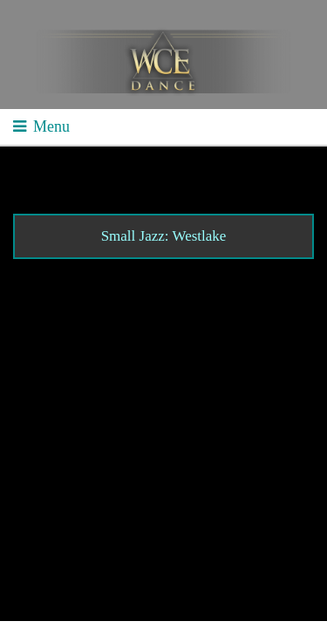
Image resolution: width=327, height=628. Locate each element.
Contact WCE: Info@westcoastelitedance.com (155, 511)
